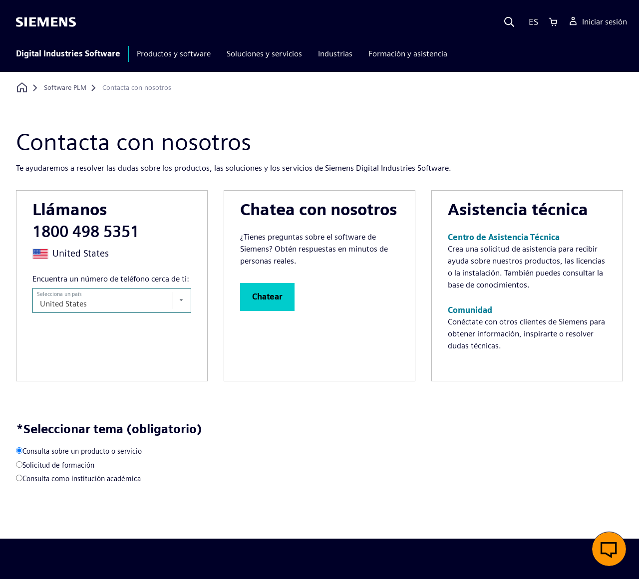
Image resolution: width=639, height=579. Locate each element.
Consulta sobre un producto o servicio (82, 451)
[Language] (531, 21)
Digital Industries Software (68, 53)
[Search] (509, 22)
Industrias (335, 53)
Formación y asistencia (407, 53)
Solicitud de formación (58, 465)
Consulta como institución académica (81, 478)
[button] (267, 297)
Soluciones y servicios (264, 53)
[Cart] (553, 22)
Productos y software (174, 53)
